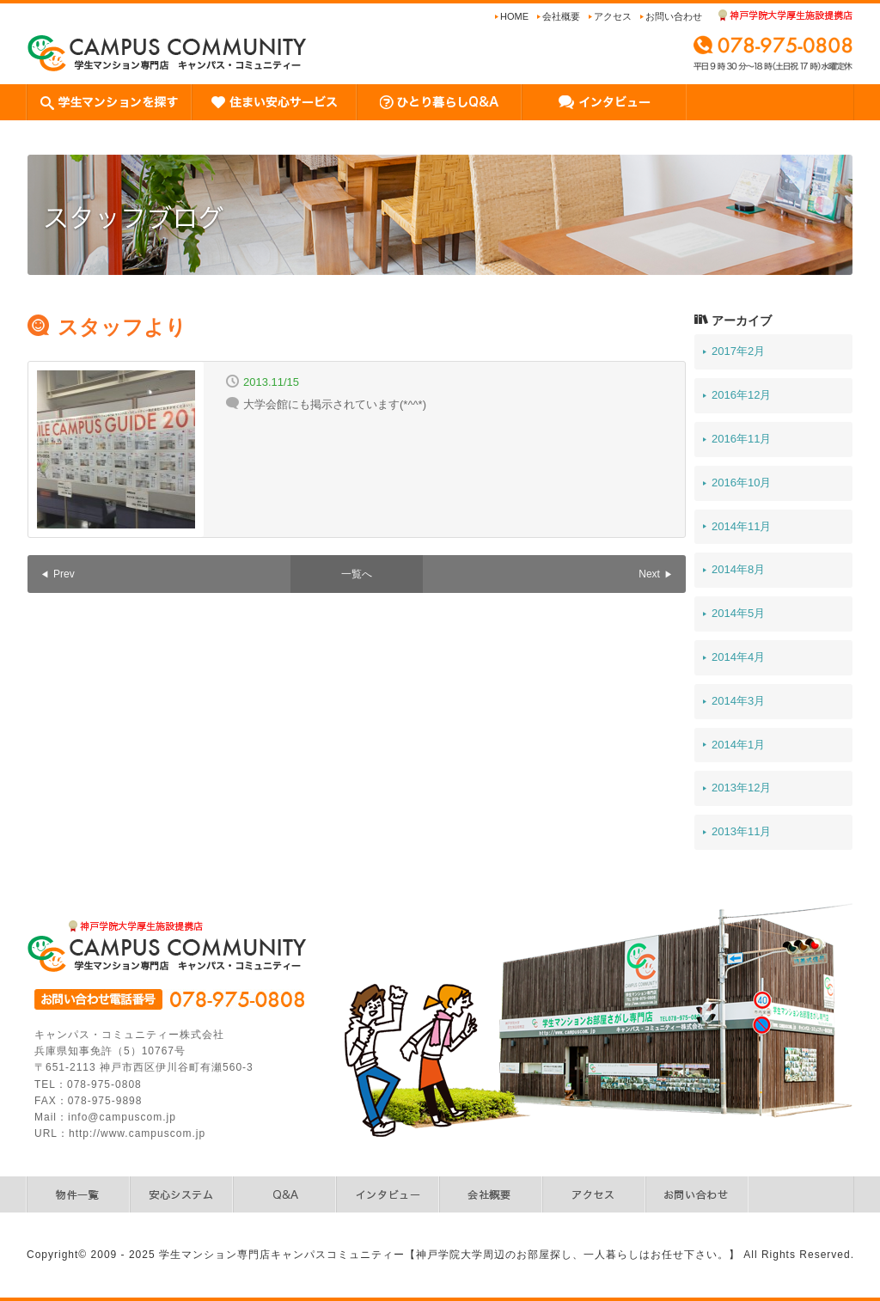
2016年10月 (741, 482)
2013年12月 (741, 787)
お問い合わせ (673, 16)
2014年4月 (738, 656)
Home (514, 16)
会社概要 (561, 16)
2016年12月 (741, 394)
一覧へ (356, 574)
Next (649, 574)
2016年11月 (741, 438)
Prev (64, 574)
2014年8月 (738, 569)
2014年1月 (738, 744)
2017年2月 (738, 351)
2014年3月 (738, 700)
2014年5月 (738, 613)
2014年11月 (741, 526)
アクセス (613, 16)
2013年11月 (741, 831)
